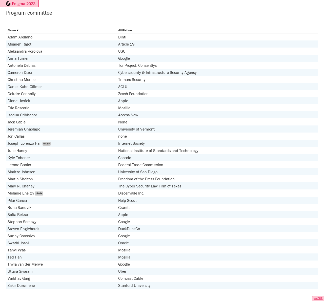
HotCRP (318, 298)
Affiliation (125, 30)
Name (12, 30)
